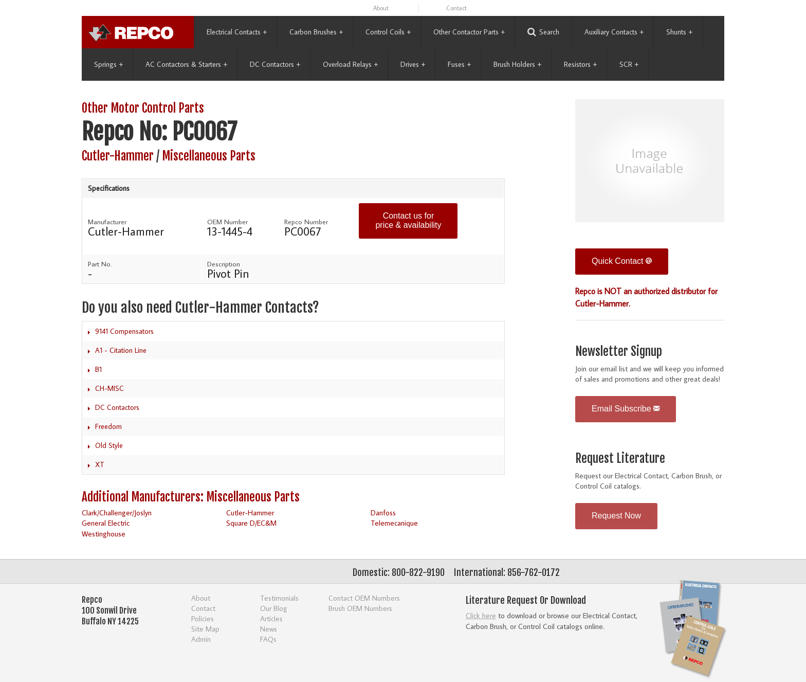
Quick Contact (622, 261)
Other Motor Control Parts (143, 108)
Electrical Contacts (237, 32)
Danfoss (383, 512)
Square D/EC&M (251, 523)
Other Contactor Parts (469, 32)
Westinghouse (103, 534)
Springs (108, 64)
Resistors (580, 64)
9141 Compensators (124, 331)
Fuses (459, 64)
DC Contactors (275, 64)
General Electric (106, 523)
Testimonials (279, 598)
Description (223, 263)
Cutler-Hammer (118, 156)
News (268, 629)
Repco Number (306, 221)
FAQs (268, 639)
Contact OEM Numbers (364, 598)
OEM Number (227, 221)
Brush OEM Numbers (360, 608)
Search (543, 32)
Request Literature (620, 458)
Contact (456, 8)
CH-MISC (109, 388)
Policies (202, 618)
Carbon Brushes (316, 32)
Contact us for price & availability (408, 220)
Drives (412, 64)
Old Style (109, 445)
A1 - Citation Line (120, 350)
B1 (98, 369)
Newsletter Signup (618, 351)
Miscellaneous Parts (208, 156)
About (381, 8)
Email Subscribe (626, 408)
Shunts (679, 32)
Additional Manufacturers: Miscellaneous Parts (191, 497)
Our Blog (273, 608)
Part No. (100, 263)
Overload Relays (350, 64)
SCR (628, 64)
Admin (201, 639)
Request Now (616, 515)
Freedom (108, 426)
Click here (481, 615)
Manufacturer (107, 221)
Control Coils (388, 32)
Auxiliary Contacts (614, 32)
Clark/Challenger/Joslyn (117, 512)
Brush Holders (517, 64)
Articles (271, 618)
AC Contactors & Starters (186, 64)
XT (99, 464)
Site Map (205, 629)
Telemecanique (394, 523)
